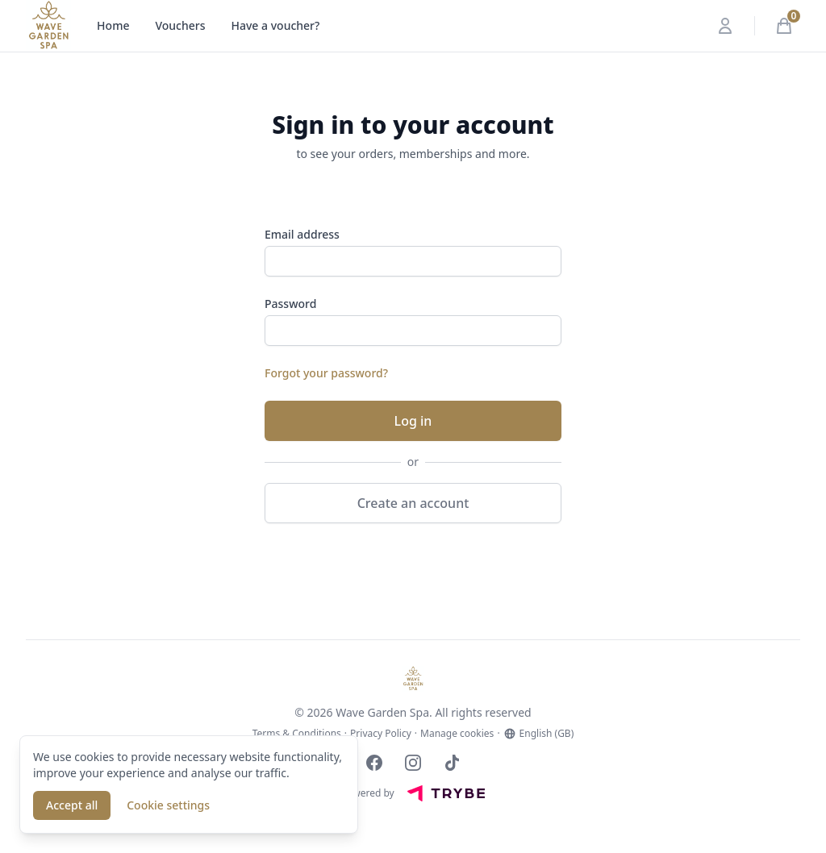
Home (113, 25)
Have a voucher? (276, 25)
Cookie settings (168, 805)
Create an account (413, 503)
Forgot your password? (326, 373)
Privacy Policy (380, 733)
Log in (413, 421)
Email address (302, 234)
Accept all (72, 805)
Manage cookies (457, 733)
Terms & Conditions (296, 733)
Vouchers (180, 25)
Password (290, 303)
